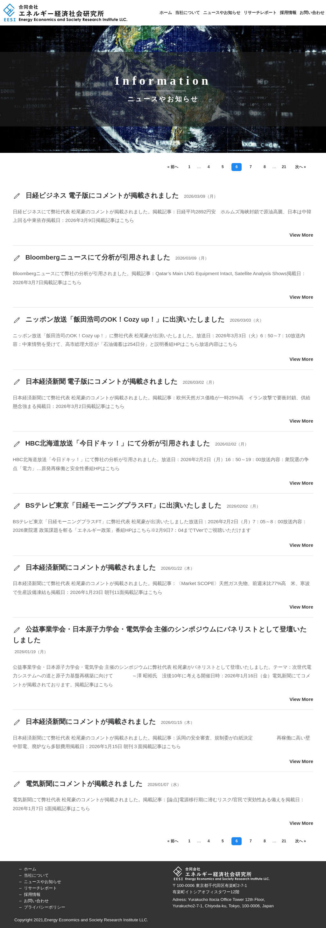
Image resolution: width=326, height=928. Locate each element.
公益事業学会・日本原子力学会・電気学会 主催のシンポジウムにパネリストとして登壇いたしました (160, 634)
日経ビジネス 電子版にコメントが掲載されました (96, 196)
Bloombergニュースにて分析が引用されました (91, 257)
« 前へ (172, 167)
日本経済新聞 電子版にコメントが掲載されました (95, 382)
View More (301, 235)
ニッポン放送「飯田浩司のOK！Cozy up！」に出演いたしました (119, 320)
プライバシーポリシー (44, 907)
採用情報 (288, 12)
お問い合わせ (312, 12)
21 (284, 167)
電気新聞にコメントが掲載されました (78, 784)
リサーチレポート (260, 12)
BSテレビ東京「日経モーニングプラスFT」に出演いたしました (117, 506)
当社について (187, 12)
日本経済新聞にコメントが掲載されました (84, 568)
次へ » (300, 167)
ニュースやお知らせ (221, 12)
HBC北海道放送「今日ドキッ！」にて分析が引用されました (111, 443)
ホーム (165, 12)
